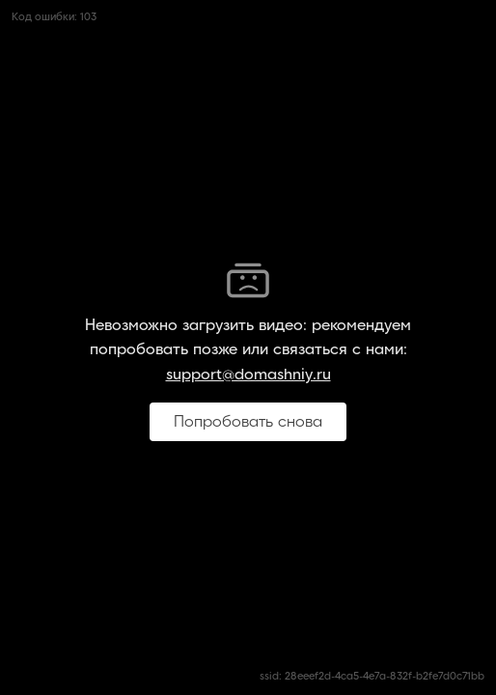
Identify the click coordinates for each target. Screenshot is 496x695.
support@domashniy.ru (248, 374)
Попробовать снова (248, 422)
